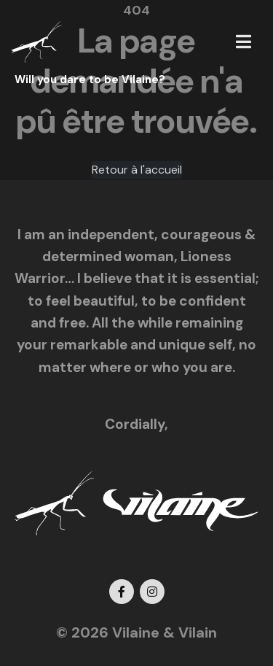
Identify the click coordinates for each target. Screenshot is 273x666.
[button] (243, 41)
